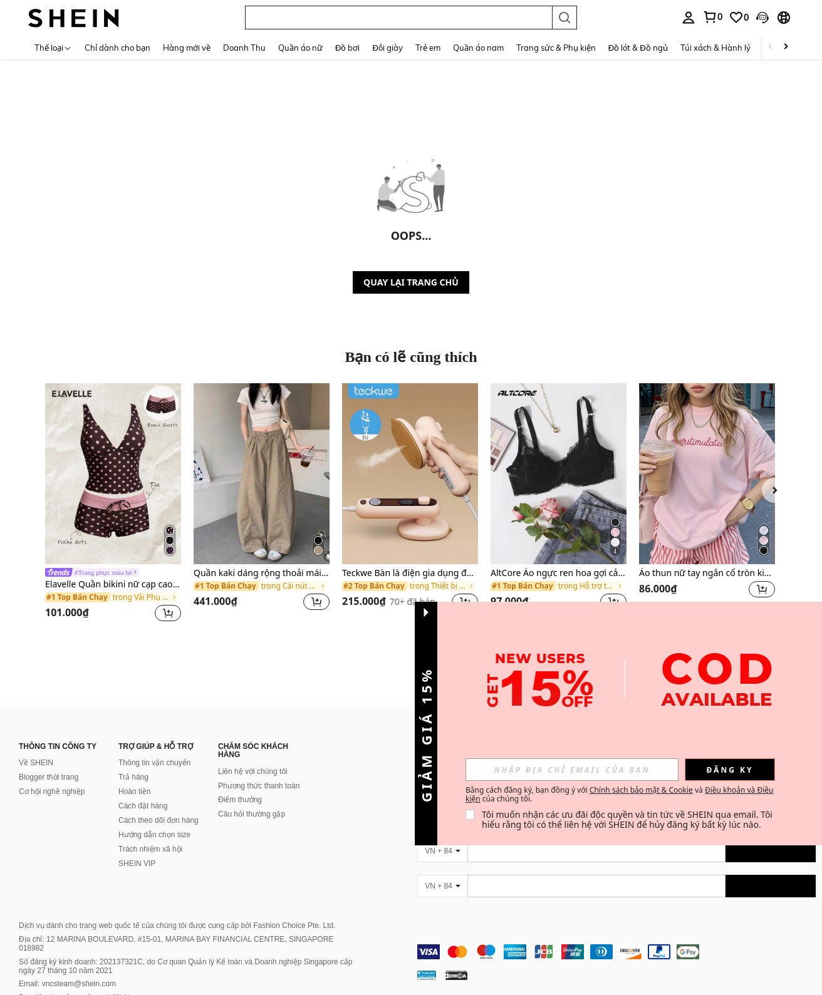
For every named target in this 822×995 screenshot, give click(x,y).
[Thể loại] (53, 47)
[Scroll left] (770, 47)
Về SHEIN (36, 762)
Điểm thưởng (240, 799)
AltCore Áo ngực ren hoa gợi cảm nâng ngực (559, 573)
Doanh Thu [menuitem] (244, 48)
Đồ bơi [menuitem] (347, 48)
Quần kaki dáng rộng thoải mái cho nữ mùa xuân (262, 573)
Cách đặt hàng (142, 806)
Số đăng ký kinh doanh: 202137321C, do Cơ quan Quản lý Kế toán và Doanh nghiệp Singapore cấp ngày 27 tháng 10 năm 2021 (185, 966)
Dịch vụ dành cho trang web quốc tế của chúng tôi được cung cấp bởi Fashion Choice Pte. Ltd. (177, 925)
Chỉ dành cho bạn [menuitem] (117, 48)
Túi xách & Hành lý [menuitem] (715, 48)
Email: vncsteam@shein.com (67, 983)
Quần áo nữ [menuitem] (300, 48)
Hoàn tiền (134, 791)
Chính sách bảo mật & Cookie (641, 790)
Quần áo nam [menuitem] (478, 48)
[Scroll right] (785, 47)
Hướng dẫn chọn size (154, 834)
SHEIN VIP (136, 863)
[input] (572, 769)
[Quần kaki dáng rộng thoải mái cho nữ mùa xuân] (262, 473)
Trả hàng (133, 777)
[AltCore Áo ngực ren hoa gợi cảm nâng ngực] (559, 473)
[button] (398, 17)
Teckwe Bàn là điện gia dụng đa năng (410, 573)
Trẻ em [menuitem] (427, 48)
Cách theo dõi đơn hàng (158, 820)
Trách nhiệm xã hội (150, 849)
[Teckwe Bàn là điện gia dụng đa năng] (410, 473)
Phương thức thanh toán (258, 785)
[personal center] (688, 17)
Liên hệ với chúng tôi (253, 771)
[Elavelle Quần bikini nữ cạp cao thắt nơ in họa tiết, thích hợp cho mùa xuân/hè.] (113, 473)
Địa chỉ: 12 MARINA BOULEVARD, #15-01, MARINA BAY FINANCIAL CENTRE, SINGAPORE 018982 (176, 943)
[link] (712, 16)
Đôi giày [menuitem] (387, 48)
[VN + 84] (442, 851)
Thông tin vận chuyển (154, 762)
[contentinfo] (616, 951)
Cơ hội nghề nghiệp (52, 791)
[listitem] (113, 504)
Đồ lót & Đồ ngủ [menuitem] (638, 48)
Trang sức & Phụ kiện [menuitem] (556, 48)
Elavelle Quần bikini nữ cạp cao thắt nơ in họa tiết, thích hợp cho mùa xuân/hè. (113, 584)
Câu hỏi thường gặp (251, 814)
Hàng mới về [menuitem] (187, 48)
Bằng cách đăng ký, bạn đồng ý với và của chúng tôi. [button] (619, 794)
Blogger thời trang (48, 777)
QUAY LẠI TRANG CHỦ (411, 282)
